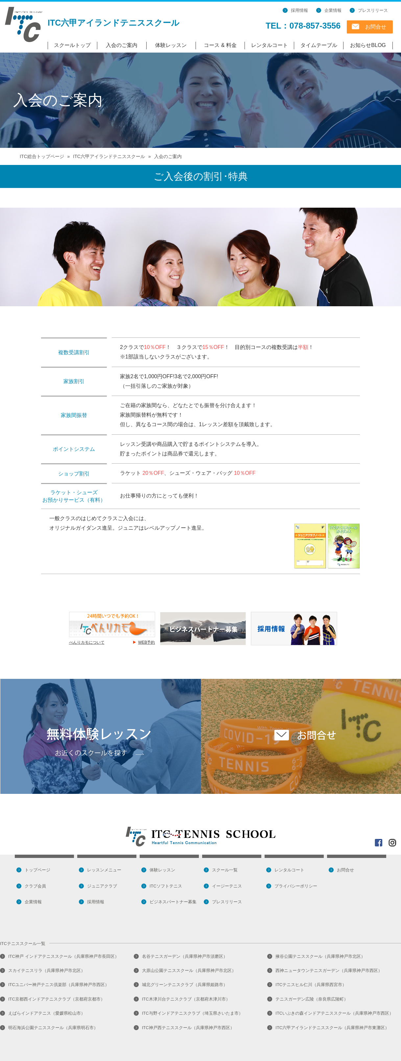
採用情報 (299, 10)
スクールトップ (72, 45)
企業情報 (333, 10)
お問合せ (375, 27)
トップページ (37, 869)
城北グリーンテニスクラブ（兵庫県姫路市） (184, 984)
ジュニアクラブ (102, 886)
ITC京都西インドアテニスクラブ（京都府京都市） (56, 999)
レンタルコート (269, 45)
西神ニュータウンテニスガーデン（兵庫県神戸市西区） (328, 970)
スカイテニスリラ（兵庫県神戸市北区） (46, 970)
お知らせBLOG (368, 45)
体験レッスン (171, 45)
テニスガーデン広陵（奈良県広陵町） (311, 999)
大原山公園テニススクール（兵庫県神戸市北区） (189, 970)
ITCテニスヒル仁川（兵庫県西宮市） (310, 984)
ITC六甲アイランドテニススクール (113, 22)
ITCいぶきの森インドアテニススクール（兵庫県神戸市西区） (334, 1013)
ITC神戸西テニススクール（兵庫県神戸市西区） (188, 1027)
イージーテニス (227, 886)
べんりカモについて (87, 642)
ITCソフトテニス (166, 886)
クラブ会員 (35, 886)
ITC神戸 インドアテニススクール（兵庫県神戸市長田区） (63, 956)
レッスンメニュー (104, 869)
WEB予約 (146, 642)
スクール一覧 (225, 869)
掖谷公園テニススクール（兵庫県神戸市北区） (320, 956)
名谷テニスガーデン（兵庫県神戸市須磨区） (184, 956)
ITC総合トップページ (42, 156)
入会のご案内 (121, 45)
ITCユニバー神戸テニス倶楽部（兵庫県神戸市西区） (58, 984)
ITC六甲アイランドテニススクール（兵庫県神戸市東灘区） (332, 1027)
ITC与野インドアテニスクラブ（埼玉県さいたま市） (192, 1013)
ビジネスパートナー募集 (173, 901)
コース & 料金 (220, 45)
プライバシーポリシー (295, 886)
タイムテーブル (318, 45)
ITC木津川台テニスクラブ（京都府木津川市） (186, 999)
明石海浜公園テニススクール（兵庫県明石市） (53, 1027)
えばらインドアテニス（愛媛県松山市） (46, 1013)
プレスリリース (373, 10)
